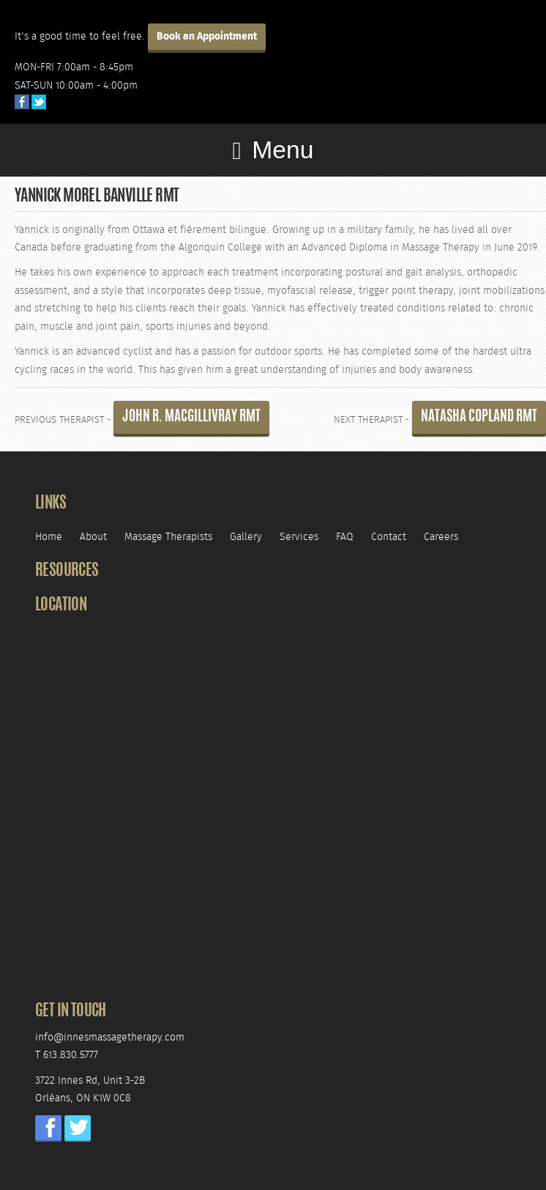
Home (48, 536)
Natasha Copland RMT (479, 417)
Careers (441, 536)
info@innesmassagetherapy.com (109, 1037)
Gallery (246, 536)
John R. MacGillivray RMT (191, 417)
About (93, 536)
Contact (388, 536)
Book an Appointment (207, 36)
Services (299, 536)
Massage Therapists (168, 536)
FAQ (345, 536)
